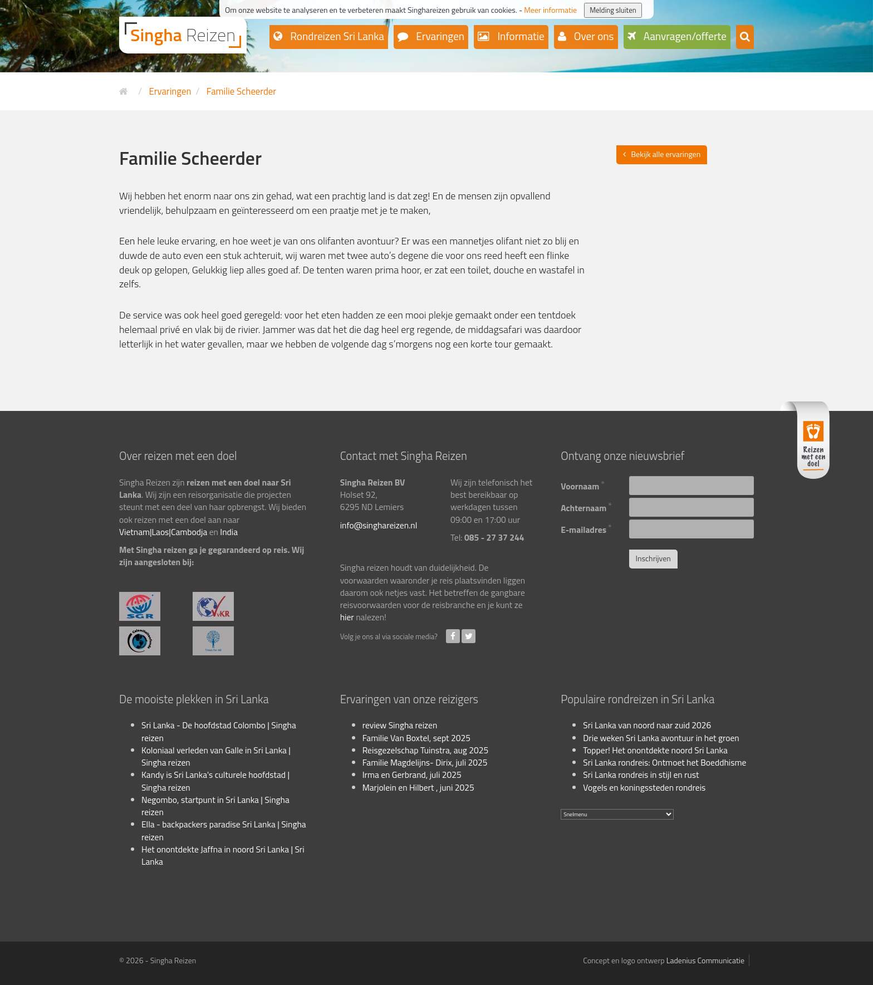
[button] (745, 37)
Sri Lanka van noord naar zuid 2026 (647, 725)
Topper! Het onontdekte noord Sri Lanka (655, 750)
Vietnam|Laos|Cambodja (163, 531)
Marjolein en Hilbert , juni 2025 (418, 787)
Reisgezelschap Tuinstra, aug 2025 (425, 750)
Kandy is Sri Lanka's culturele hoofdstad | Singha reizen (215, 780)
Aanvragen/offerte (684, 36)
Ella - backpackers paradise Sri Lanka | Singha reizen (223, 830)
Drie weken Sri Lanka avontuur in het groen (661, 737)
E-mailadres (586, 528)
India (229, 531)
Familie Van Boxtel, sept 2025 (416, 737)
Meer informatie (550, 10)
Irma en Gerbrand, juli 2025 (412, 774)
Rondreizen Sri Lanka (336, 36)
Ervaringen (439, 36)
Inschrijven (653, 558)
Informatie (519, 36)
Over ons (593, 36)
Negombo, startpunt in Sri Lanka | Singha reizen (215, 806)
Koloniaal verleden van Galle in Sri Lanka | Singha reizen (216, 756)
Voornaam (583, 484)
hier (347, 617)
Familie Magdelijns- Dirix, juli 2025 (425, 762)
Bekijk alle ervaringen (666, 154)
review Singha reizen (400, 725)
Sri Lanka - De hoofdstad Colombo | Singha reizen (218, 731)
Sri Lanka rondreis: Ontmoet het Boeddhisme (664, 762)
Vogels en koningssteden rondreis (644, 787)
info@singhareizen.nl (379, 525)
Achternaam (586, 506)
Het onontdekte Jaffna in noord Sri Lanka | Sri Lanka (223, 855)
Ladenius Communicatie (705, 960)
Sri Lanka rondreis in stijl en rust (641, 774)
